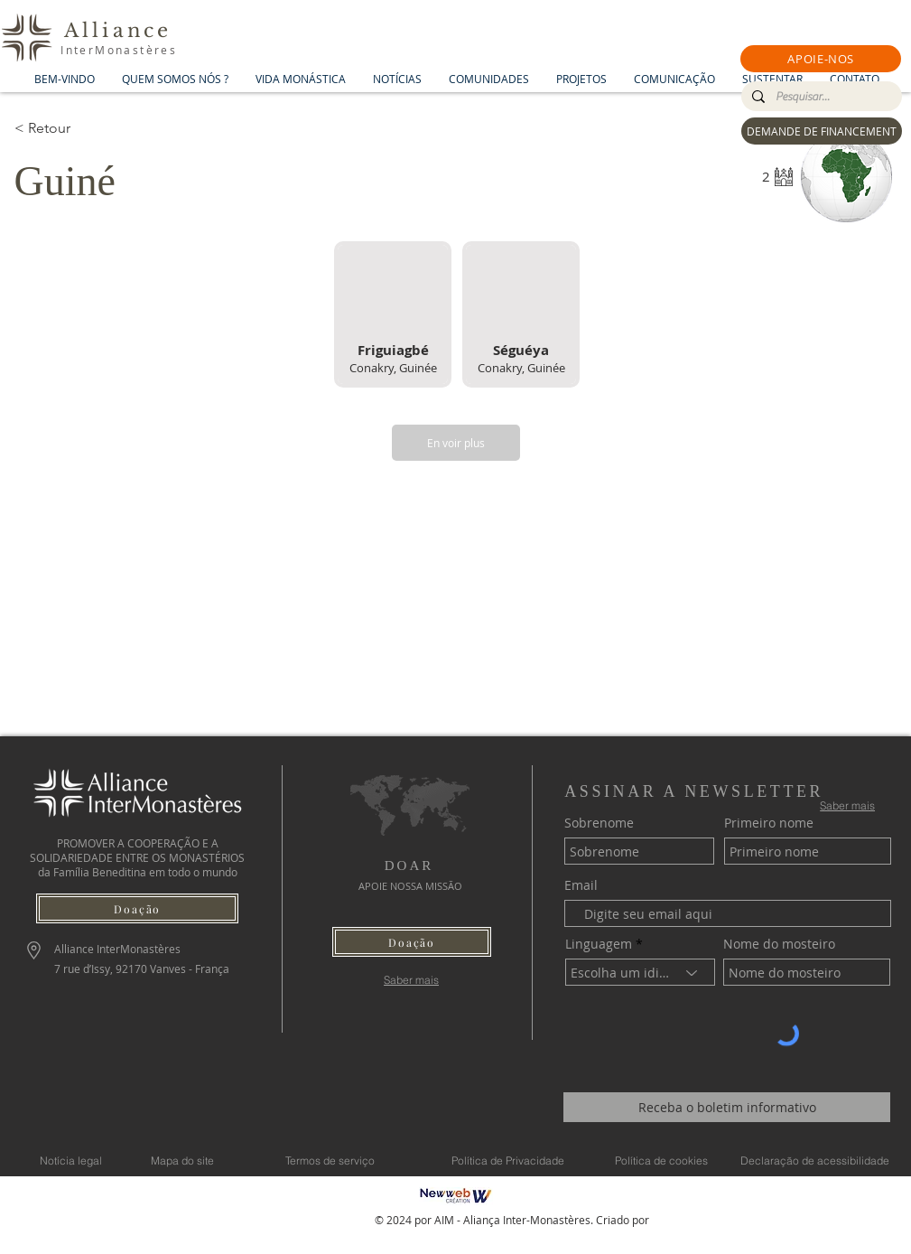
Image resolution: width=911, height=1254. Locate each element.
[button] (820, 58)
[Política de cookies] (661, 1160)
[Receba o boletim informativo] (726, 1107)
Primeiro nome (768, 823)
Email (581, 885)
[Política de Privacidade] (508, 1160)
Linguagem (598, 944)
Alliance (118, 30)
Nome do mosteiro (779, 944)
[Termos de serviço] (330, 1160)
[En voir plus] (456, 443)
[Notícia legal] (71, 1160)
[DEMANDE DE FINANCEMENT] (821, 131)
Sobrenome (599, 823)
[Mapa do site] (183, 1160)
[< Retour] (78, 128)
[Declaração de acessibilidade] (815, 1160)
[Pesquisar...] (820, 96)
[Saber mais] (411, 980)
